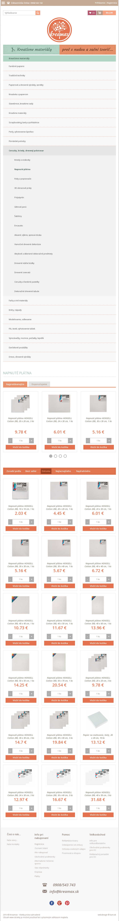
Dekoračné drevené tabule (26, 291)
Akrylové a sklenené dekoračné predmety (33, 253)
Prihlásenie (100, 3)
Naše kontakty (13, 844)
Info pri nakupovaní (41, 836)
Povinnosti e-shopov (71, 853)
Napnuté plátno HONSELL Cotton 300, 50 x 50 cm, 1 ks (20, 679)
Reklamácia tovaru (70, 840)
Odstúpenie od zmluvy (72, 845)
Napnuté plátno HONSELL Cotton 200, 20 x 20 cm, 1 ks (59, 507)
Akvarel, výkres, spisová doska (27, 235)
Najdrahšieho (83, 471)
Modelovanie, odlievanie (20, 319)
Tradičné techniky (17, 75)
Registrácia (112, 3)
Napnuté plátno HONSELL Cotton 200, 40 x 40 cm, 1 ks (98, 565)
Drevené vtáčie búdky (24, 263)
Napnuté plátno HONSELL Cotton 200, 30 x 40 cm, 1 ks (59, 565)
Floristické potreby (17, 141)
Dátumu (46, 471)
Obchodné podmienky (45, 856)
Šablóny (18, 216)
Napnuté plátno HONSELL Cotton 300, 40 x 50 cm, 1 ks (59, 622)
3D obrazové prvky (22, 188)
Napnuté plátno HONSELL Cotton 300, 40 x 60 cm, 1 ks (98, 622)
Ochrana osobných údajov (74, 849)
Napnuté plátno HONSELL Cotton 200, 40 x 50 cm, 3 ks (98, 794)
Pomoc (66, 834)
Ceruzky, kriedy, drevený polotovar (26, 150)
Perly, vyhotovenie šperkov (21, 131)
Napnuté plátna (22, 169)
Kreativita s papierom (18, 94)
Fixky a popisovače (22, 178)
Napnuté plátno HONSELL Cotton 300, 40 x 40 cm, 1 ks (20, 622)
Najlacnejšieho (63, 471)
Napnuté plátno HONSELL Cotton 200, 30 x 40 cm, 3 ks (59, 794)
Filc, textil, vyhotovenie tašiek (22, 328)
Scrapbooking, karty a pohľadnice (24, 122)
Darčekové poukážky (18, 347)
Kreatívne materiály (34, 49)
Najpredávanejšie (15, 384)
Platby (37, 876)
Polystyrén (19, 197)
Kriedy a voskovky (22, 160)
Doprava (38, 872)
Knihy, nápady (15, 310)
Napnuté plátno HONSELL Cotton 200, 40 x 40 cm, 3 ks (59, 736)
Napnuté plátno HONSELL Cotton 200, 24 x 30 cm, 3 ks (20, 794)
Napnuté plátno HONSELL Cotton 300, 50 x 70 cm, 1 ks (59, 679)
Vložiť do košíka (21, 447)
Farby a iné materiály (18, 300)
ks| (109, 12)
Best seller (31, 471)
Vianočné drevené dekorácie (27, 244)
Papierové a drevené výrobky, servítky (26, 85)
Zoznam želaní (41, 848)
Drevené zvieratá (22, 272)
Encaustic (18, 225)
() (93, 12)
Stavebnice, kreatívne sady (21, 103)
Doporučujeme (39, 384)
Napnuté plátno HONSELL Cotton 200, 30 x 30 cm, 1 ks (98, 420)
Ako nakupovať (41, 852)
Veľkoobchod (97, 834)
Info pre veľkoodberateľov (98, 842)
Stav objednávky (42, 867)
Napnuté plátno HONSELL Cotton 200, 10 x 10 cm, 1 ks (20, 507)
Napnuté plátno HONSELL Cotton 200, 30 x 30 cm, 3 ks (20, 736)
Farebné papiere (16, 66)
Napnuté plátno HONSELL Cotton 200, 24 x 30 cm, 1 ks (59, 420)
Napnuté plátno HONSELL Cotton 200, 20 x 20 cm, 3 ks (20, 420)
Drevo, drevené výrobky (20, 357)
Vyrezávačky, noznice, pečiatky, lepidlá (26, 338)
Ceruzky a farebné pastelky (26, 282)
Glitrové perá (20, 207)
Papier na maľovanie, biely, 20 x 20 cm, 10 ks (98, 736)
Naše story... (12, 840)
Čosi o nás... (14, 834)
